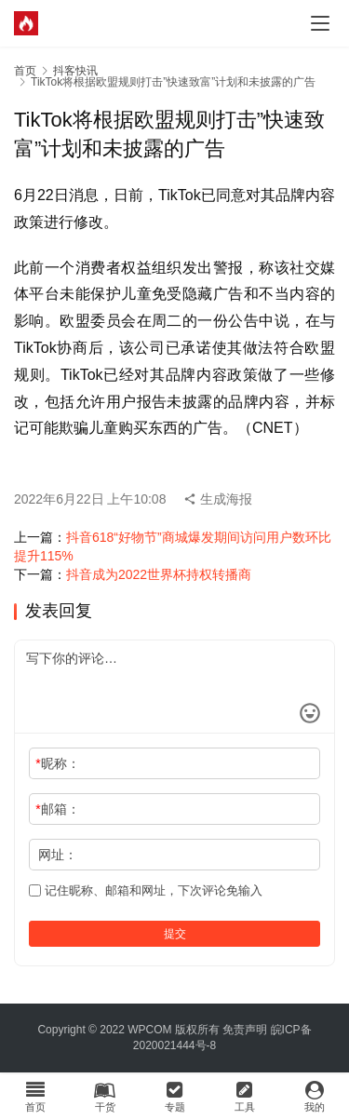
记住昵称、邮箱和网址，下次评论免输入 (145, 890)
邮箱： (57, 809)
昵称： (57, 763)
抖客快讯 (75, 70)
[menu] (320, 23)
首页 (25, 70)
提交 (175, 933)
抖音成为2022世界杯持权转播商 (158, 574)
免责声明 (244, 1029)
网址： (57, 854)
